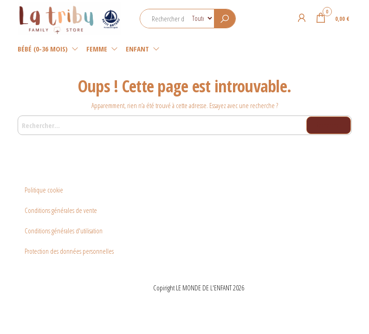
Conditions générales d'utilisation (64, 230)
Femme (96, 48)
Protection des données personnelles (69, 251)
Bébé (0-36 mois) (43, 48)
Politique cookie (44, 189)
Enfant (137, 48)
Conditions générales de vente (61, 210)
